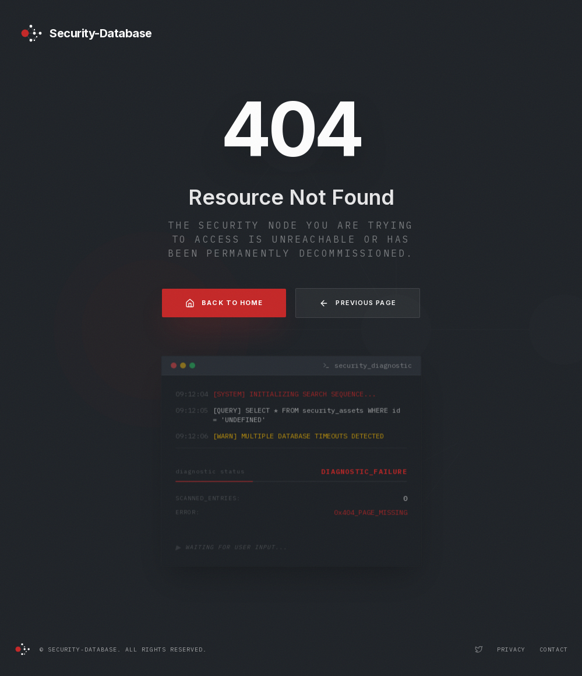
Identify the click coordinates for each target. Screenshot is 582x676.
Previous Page (357, 303)
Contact (553, 649)
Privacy (511, 649)
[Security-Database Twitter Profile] (479, 649)
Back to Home (224, 303)
